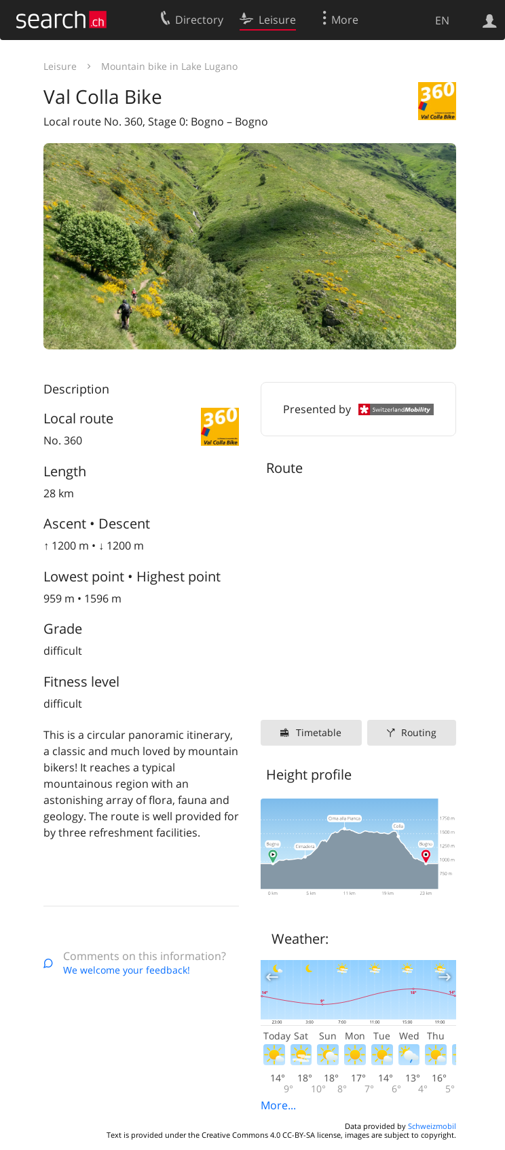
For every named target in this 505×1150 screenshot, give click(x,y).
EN (442, 20)
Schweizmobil (432, 1126)
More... (278, 1105)
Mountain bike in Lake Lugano (169, 66)
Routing (418, 732)
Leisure (60, 66)
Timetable (318, 732)
